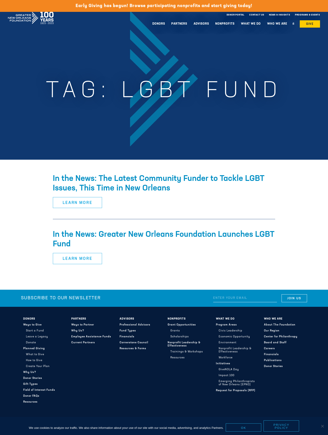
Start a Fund (35, 330)
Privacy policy (282, 426)
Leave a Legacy (37, 336)
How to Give (34, 360)
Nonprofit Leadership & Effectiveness (184, 344)
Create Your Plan (38, 366)
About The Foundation (279, 324)
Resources (30, 402)
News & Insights (279, 15)
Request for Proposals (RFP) (235, 390)
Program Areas (226, 324)
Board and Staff (275, 342)
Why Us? (29, 372)
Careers (269, 348)
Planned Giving (34, 348)
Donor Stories (32, 378)
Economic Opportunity (234, 336)
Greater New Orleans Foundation (31, 14)
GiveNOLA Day (229, 369)
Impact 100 (226, 375)
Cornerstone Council (134, 342)
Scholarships (179, 336)
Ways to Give (32, 324)
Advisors (201, 23)
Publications (273, 360)
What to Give (35, 354)
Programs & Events (307, 15)
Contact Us (256, 15)
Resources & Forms (133, 348)
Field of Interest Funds (39, 390)
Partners (179, 23)
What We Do (251, 23)
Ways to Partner (82, 324)
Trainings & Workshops (186, 351)
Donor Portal (235, 15)
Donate (31, 342)
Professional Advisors (135, 324)
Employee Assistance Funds (91, 336)
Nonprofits (225, 23)
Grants (175, 330)
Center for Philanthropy (280, 336)
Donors (158, 23)
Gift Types (30, 384)
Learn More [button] (77, 203)
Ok (243, 428)
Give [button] (310, 24)
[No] (322, 426)
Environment (227, 342)
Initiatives (223, 363)
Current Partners (83, 342)
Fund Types (128, 330)
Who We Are (277, 23)
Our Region (271, 330)
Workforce (226, 357)
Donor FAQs (31, 396)
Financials (127, 336)
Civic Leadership (230, 330)
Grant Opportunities (182, 324)
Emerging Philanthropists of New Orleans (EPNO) (237, 383)
